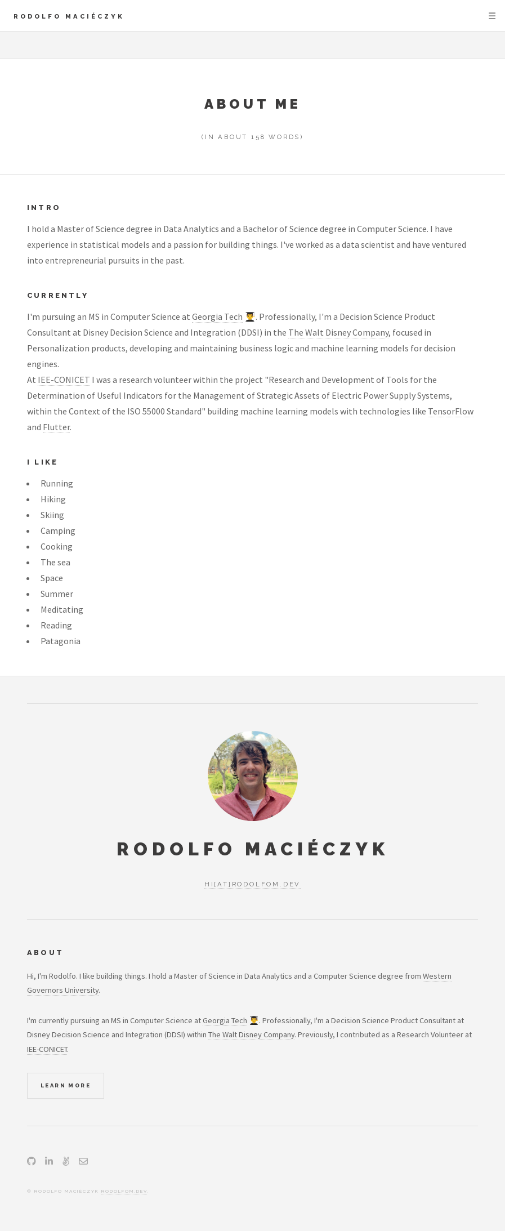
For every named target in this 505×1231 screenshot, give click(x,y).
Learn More (66, 1085)
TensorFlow (450, 411)
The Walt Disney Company (338, 332)
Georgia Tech (217, 316)
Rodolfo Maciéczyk (69, 16)
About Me (252, 104)
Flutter (56, 426)
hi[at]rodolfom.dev (252, 884)
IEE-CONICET (64, 379)
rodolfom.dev (124, 1191)
